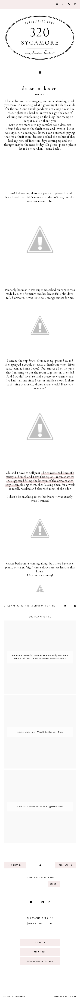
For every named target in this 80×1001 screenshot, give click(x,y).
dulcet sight (69, 997)
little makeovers (13, 606)
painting (50, 606)
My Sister (40, 952)
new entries (15, 865)
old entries (65, 865)
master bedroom (34, 606)
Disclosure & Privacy (40, 961)
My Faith (40, 942)
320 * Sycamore (19, 997)
